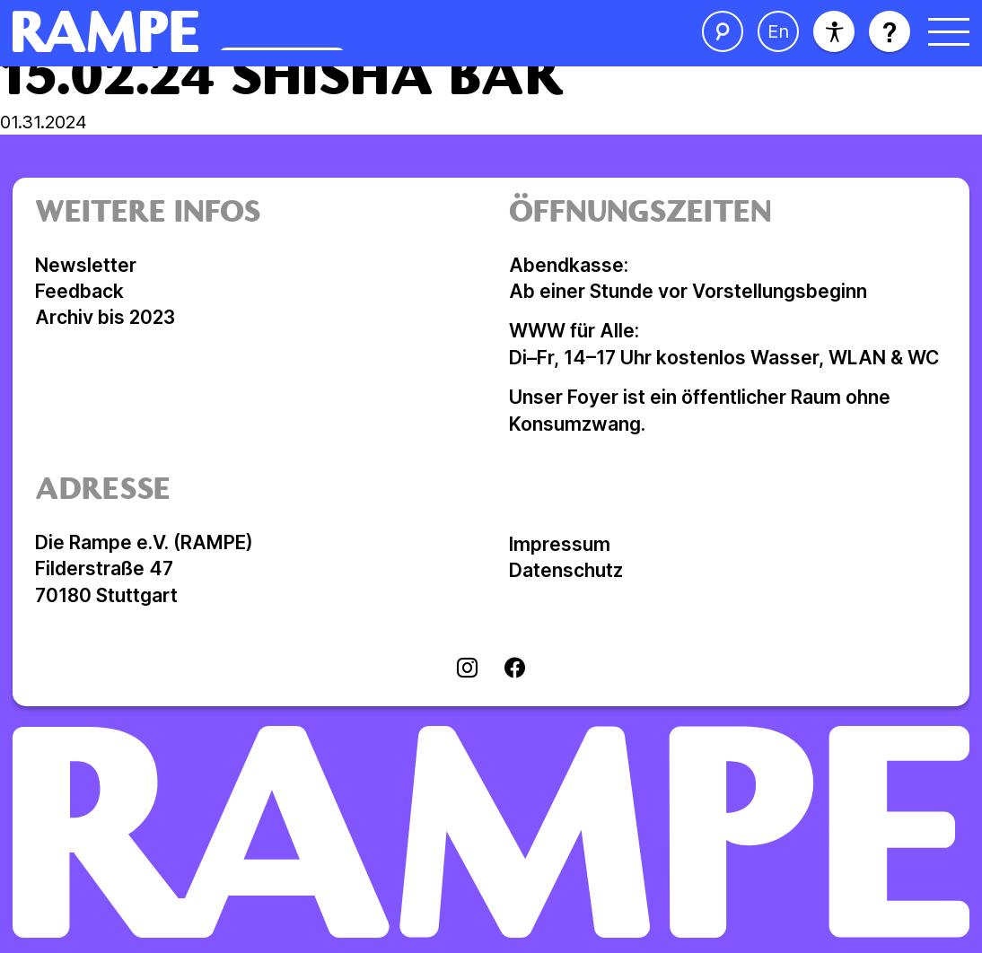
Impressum (559, 544)
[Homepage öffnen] (276, 31)
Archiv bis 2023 (105, 317)
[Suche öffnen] (722, 31)
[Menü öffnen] (948, 31)
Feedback (79, 291)
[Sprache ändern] (778, 31)
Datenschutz (566, 570)
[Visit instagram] (467, 669)
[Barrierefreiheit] (834, 31)
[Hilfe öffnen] (889, 31)
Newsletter (85, 265)
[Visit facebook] (514, 669)
